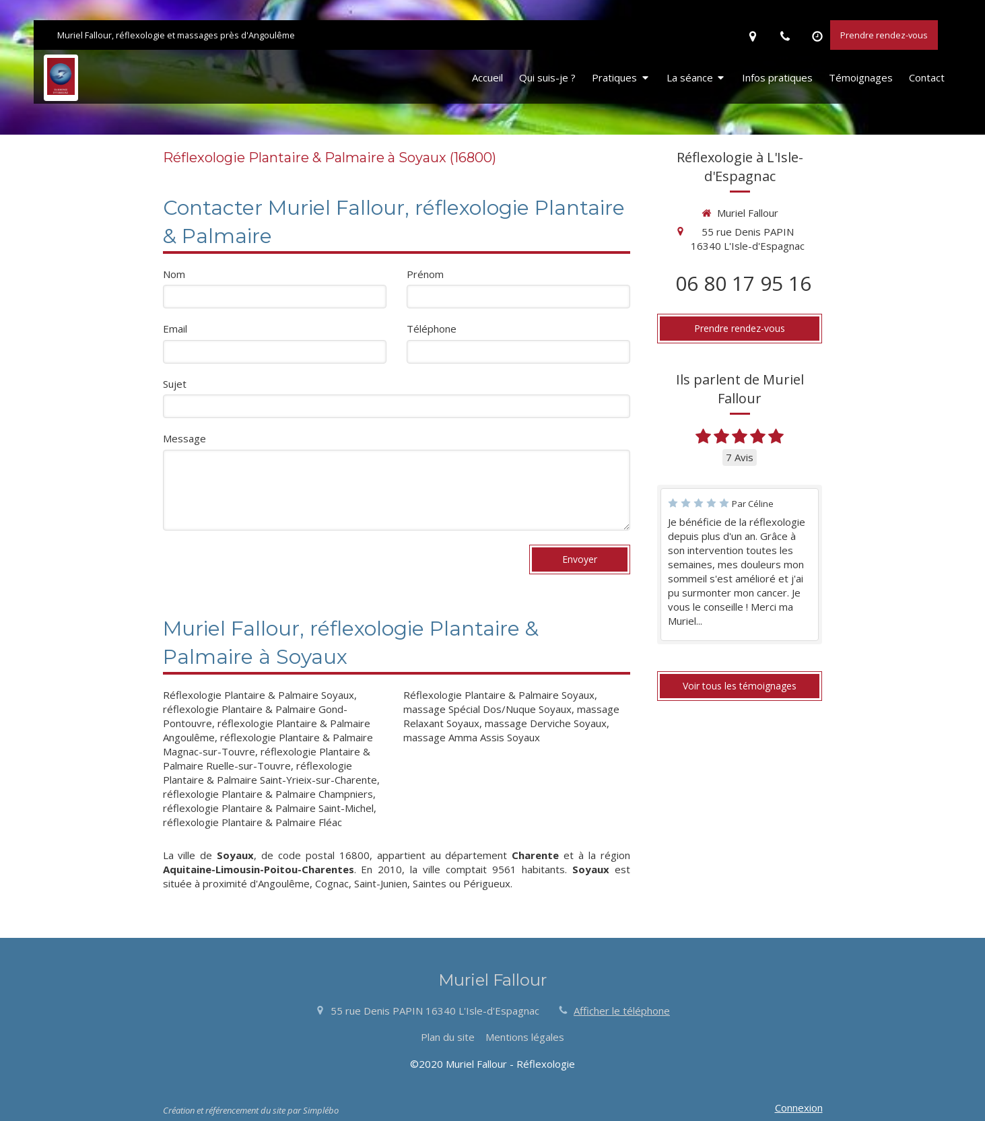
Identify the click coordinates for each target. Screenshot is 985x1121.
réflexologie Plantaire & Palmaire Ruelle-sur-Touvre (266, 758)
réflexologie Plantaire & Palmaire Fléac (252, 822)
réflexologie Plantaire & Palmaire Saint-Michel (268, 808)
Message (184, 438)
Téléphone (431, 328)
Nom (174, 274)
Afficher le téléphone (622, 1010)
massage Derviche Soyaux (546, 723)
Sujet (174, 383)
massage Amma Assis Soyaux (471, 737)
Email (175, 328)
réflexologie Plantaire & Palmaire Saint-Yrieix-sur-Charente (270, 772)
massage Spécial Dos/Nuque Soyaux (487, 709)
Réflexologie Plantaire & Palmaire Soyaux (258, 695)
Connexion (799, 1107)
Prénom (425, 274)
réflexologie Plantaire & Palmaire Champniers (268, 794)
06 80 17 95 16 (743, 283)
